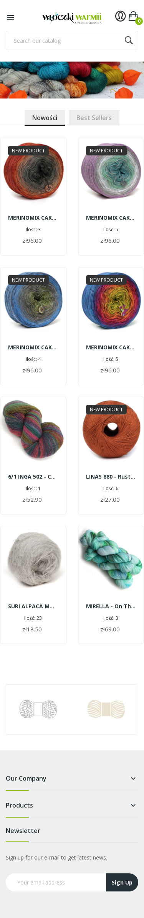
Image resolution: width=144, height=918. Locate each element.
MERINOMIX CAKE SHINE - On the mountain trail (33, 347)
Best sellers (94, 117)
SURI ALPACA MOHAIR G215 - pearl (33, 606)
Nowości (44, 117)
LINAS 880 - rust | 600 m (111, 476)
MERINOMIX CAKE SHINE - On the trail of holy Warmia (33, 217)
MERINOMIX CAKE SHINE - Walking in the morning (111, 217)
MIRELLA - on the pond (111, 606)
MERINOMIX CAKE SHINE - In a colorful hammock (111, 347)
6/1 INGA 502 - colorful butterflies (33, 476)
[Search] (72, 40)
